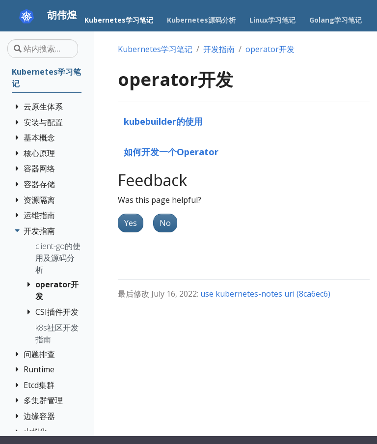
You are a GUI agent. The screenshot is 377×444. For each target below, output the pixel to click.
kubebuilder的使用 (163, 121)
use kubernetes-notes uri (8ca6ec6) (265, 293)
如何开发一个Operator (171, 151)
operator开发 (270, 49)
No (165, 223)
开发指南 (219, 49)
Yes (130, 223)
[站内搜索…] (42, 48)
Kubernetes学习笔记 (155, 49)
